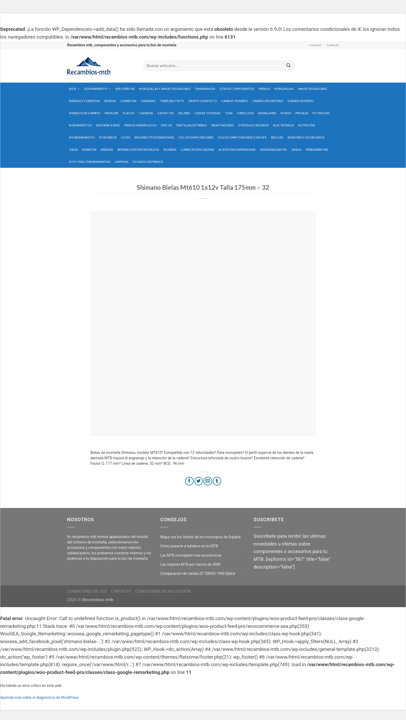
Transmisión (205, 88)
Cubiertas (128, 101)
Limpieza (122, 161)
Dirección (245, 113)
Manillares (267, 113)
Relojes (277, 137)
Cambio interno (301, 101)
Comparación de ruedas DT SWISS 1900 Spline (197, 573)
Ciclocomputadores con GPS (242, 137)
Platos (128, 113)
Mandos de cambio (84, 113)
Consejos (315, 45)
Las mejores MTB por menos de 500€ (190, 564)
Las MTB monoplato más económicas (190, 555)
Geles (73, 149)
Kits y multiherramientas (89, 161)
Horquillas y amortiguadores (164, 88)
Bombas (170, 149)
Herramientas (317, 149)
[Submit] (288, 66)
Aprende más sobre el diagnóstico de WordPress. (39, 697)
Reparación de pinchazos (138, 149)
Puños (286, 113)
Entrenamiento (82, 137)
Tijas (229, 113)
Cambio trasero (234, 101)
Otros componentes (237, 88)
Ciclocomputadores (196, 137)
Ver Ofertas (125, 88)
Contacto (333, 45)
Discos (166, 125)
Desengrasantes (273, 149)
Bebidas (107, 149)
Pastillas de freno (192, 125)
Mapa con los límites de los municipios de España (200, 537)
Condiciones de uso (87, 591)
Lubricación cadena (197, 149)
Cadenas (146, 113)
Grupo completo (202, 101)
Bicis (74, 88)
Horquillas (284, 88)
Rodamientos (80, 125)
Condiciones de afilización (163, 591)
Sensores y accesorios (306, 137)
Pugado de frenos (148, 161)
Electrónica (283, 125)
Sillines (184, 113)
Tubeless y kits (172, 101)
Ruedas (110, 101)
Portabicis (108, 137)
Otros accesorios (253, 125)
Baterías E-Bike (108, 125)
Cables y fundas (207, 113)
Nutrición (306, 125)
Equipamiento (97, 88)
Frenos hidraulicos (140, 125)
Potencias (321, 113)
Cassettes (165, 113)
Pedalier (112, 113)
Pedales (301, 113)
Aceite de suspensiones (237, 149)
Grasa (296, 149)
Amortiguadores (312, 88)
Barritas (89, 149)
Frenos (264, 88)
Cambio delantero (268, 101)
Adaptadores (222, 125)
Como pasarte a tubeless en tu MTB (189, 546)
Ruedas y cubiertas (84, 101)
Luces (125, 137)
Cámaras (148, 101)
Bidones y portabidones (154, 137)
